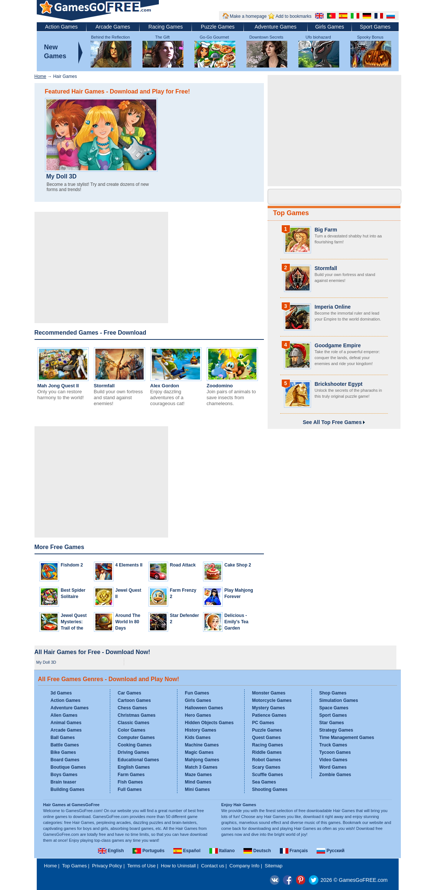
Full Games (130, 789)
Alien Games (64, 715)
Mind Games (198, 782)
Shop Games (332, 693)
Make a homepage (248, 16)
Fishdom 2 (72, 565)
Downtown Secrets (266, 37)
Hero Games (198, 715)
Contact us (212, 865)
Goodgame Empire (338, 345)
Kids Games (197, 737)
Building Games (67, 789)
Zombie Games (335, 774)
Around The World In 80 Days (127, 622)
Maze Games (198, 774)
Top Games (291, 213)
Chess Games (132, 707)
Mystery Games (268, 707)
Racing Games (165, 27)
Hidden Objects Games (209, 722)
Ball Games (62, 737)
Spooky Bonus (370, 37)
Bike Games (63, 752)
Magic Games (199, 752)
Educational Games (138, 759)
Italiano (222, 850)
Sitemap (273, 865)
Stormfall (104, 385)
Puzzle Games (218, 27)
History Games (200, 730)
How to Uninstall (178, 865)
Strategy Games (336, 730)
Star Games (331, 722)
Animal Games (65, 722)
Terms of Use (141, 865)
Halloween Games (204, 707)
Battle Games (64, 745)
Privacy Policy (107, 865)
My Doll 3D (61, 177)
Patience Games (269, 715)
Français (294, 850)
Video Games (333, 759)
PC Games (263, 722)
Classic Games (133, 722)
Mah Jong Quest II (58, 385)
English (111, 850)
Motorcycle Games (272, 700)
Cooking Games (134, 745)
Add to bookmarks (293, 16)
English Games (134, 767)
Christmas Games (137, 715)
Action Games (61, 27)
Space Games (334, 707)
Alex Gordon (164, 385)
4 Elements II (129, 565)
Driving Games (133, 752)
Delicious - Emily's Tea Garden (237, 622)
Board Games (64, 759)
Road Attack (183, 565)
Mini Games (197, 789)
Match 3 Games (201, 767)
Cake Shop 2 (238, 565)
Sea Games (264, 782)
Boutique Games (68, 767)
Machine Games (202, 745)
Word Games (333, 767)
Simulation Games (338, 700)
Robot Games (266, 759)
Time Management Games (346, 737)
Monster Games (268, 693)
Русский (330, 850)
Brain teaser (63, 782)
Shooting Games (269, 789)
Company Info (244, 865)
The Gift (162, 37)
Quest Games (266, 737)
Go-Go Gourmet (214, 37)
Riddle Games (267, 752)
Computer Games (136, 737)
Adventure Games (276, 27)
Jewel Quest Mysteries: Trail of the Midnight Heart (74, 628)
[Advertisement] (101, 267)
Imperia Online (333, 307)
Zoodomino (220, 385)
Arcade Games (112, 27)
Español (186, 850)
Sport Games (375, 27)
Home (40, 76)
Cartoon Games (134, 700)
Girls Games (329, 27)
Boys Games (64, 774)
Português (148, 850)
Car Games (129, 693)
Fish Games (130, 782)
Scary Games (266, 767)
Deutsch (257, 850)
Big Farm (326, 230)
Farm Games (131, 774)
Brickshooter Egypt (339, 384)
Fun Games (197, 693)
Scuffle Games (267, 774)
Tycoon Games (335, 752)
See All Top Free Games (334, 422)
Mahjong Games (202, 759)
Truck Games (333, 745)
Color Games (131, 730)
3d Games (61, 693)
